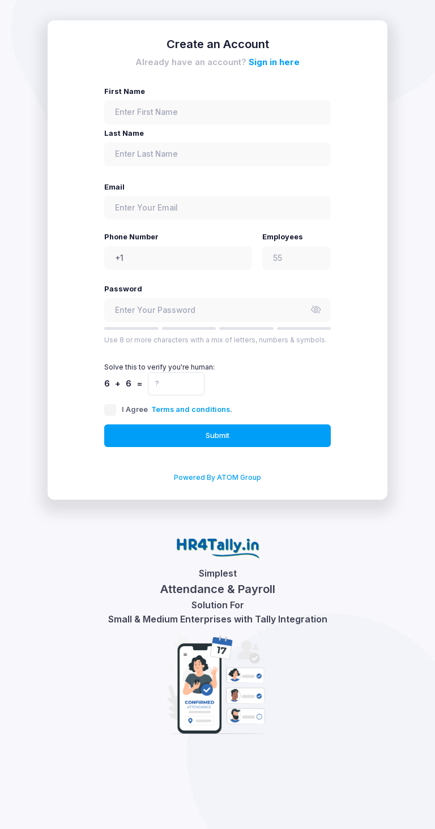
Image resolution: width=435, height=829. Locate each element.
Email (114, 187)
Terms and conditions (190, 409)
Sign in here (274, 62)
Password (123, 289)
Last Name (124, 133)
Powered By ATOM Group (217, 477)
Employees (282, 237)
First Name (124, 91)
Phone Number (131, 237)
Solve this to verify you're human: (159, 367)
